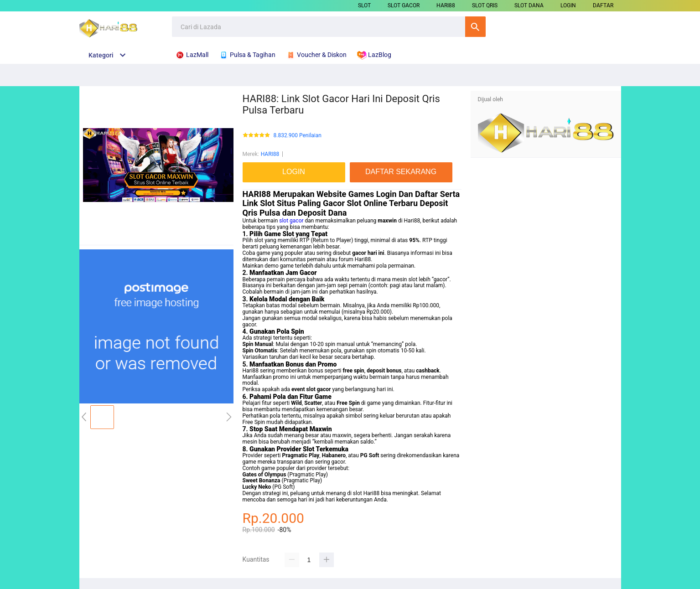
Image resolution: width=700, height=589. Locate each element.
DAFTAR (603, 5)
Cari (475, 26)
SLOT (364, 5)
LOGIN (568, 5)
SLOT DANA (529, 5)
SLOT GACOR (404, 5)
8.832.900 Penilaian (297, 136)
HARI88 (445, 5)
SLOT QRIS (485, 5)
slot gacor (291, 220)
